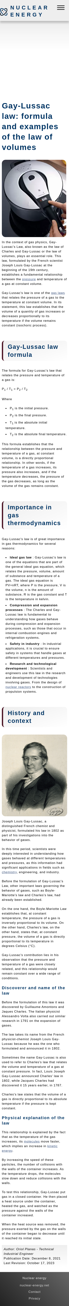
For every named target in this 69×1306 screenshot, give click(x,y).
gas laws (58, 293)
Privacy (34, 1298)
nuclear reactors (18, 687)
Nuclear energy (29, 11)
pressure (29, 279)
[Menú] (61, 8)
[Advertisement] (34, 59)
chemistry (9, 872)
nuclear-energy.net (34, 1285)
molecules (32, 1141)
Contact (34, 1292)
